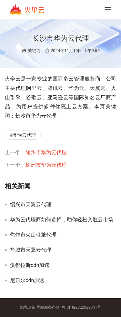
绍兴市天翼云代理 (30, 204)
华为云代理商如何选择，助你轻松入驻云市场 (61, 220)
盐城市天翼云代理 (30, 250)
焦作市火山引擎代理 (33, 235)
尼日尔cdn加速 (27, 280)
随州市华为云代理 (46, 152)
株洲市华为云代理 (46, 165)
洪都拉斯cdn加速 (29, 265)
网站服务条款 (48, 307)
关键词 (34, 50)
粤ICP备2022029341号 (81, 307)
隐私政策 (27, 307)
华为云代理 (24, 135)
